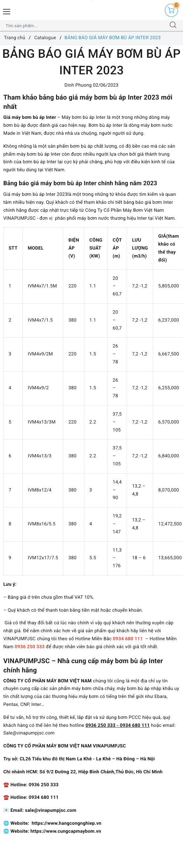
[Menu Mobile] (7, 11)
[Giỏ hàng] (171, 10)
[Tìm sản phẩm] (85, 25)
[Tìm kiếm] (173, 25)
